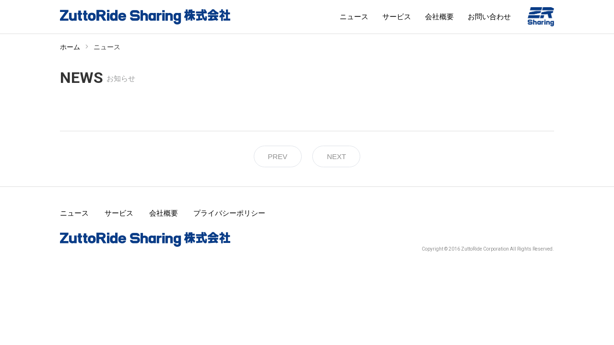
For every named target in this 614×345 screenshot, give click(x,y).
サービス (396, 16)
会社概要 (439, 16)
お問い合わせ (489, 16)
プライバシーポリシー (229, 213)
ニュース (354, 16)
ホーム (70, 47)
